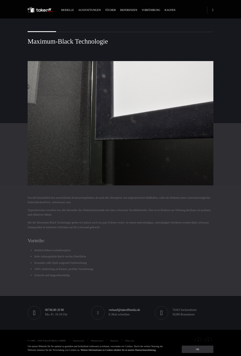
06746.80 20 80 (54, 310)
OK (197, 349)
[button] (67, 13)
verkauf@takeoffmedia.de (124, 310)
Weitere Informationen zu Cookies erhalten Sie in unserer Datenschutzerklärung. (118, 350)
